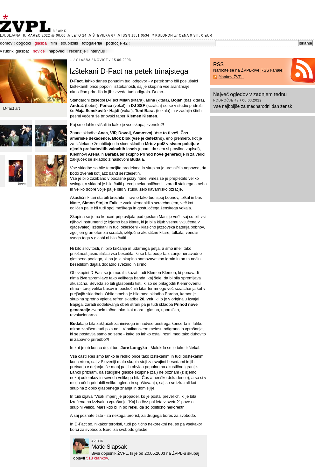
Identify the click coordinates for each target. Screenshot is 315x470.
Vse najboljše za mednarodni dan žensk (252, 106)
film (54, 43)
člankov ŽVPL (231, 76)
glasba (41, 43)
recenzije (77, 51)
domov (6, 43)
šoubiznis (69, 43)
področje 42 (117, 43)
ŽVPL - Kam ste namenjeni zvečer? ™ (26, 23)
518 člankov (97, 458)
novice (39, 51)
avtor (97, 441)
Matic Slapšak (109, 447)
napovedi (57, 51)
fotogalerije (92, 43)
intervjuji (97, 51)
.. (71, 60)
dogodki (23, 43)
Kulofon (164, 35)
